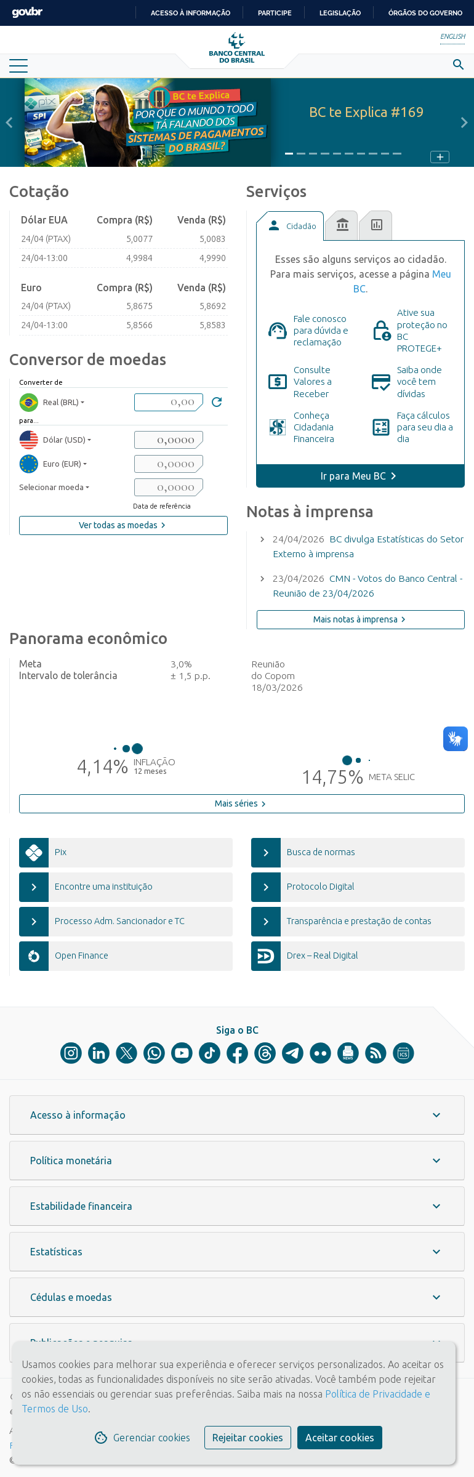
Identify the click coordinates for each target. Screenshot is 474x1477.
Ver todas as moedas (124, 525)
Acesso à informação (190, 13)
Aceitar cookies (339, 1437)
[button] (9, 122)
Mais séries (242, 804)
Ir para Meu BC (353, 475)
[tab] (290, 226)
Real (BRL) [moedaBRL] (49, 402)
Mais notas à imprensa (361, 619)
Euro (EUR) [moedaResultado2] (50, 463)
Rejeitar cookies (247, 1437)
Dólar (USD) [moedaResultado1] (52, 439)
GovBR (27, 12)
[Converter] (217, 403)
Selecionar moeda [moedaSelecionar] (51, 487)
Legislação (340, 13)
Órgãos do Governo (425, 13)
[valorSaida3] (168, 487)
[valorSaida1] (168, 440)
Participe (275, 13)
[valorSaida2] (168, 464)
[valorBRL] (168, 402)
